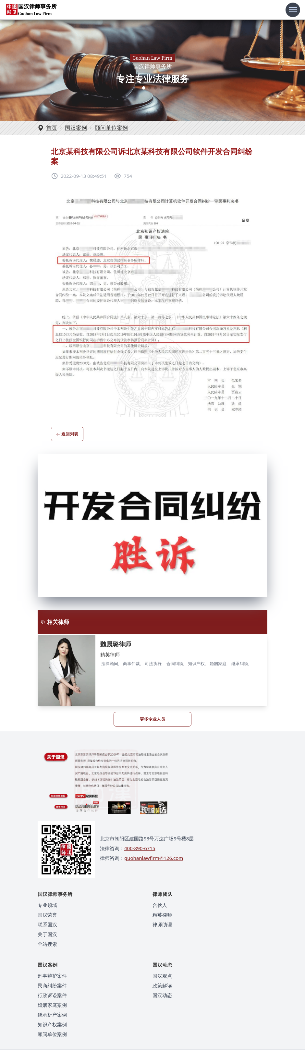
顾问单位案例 (111, 127)
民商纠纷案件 (52, 985)
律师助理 (162, 924)
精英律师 (162, 914)
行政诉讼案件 (52, 995)
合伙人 (159, 905)
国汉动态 (162, 995)
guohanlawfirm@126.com (153, 858)
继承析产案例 (52, 1014)
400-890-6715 (139, 848)
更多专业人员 (152, 719)
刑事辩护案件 (52, 975)
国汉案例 (76, 127)
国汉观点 (162, 975)
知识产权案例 (52, 1024)
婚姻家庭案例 (52, 1005)
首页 (51, 127)
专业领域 (47, 905)
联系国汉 (47, 924)
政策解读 (162, 985)
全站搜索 (47, 944)
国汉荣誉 (47, 914)
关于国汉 (47, 934)
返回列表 (67, 434)
